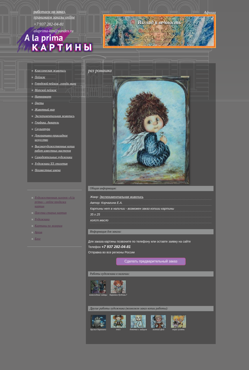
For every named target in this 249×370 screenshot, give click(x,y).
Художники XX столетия (51, 163)
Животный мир (45, 109)
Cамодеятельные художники (53, 157)
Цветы (39, 103)
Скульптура (42, 129)
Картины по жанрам (48, 225)
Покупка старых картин (51, 212)
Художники (42, 219)
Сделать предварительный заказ (150, 261)
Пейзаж (40, 77)
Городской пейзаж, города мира (55, 83)
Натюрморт (43, 96)
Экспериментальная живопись (55, 116)
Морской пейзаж (46, 90)
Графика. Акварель (47, 122)
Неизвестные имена (48, 170)
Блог (38, 238)
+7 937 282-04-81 (116, 247)
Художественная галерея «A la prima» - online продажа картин (55, 202)
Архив (38, 232)
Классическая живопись (50, 70)
